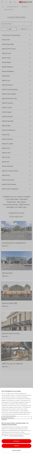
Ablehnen (16, 446)
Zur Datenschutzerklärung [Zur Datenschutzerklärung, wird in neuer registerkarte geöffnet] (8, 418)
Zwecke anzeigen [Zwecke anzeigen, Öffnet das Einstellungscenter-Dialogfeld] (16, 451)
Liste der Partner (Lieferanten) (16, 436)
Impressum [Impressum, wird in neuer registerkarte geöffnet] (4, 420)
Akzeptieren (16, 442)
